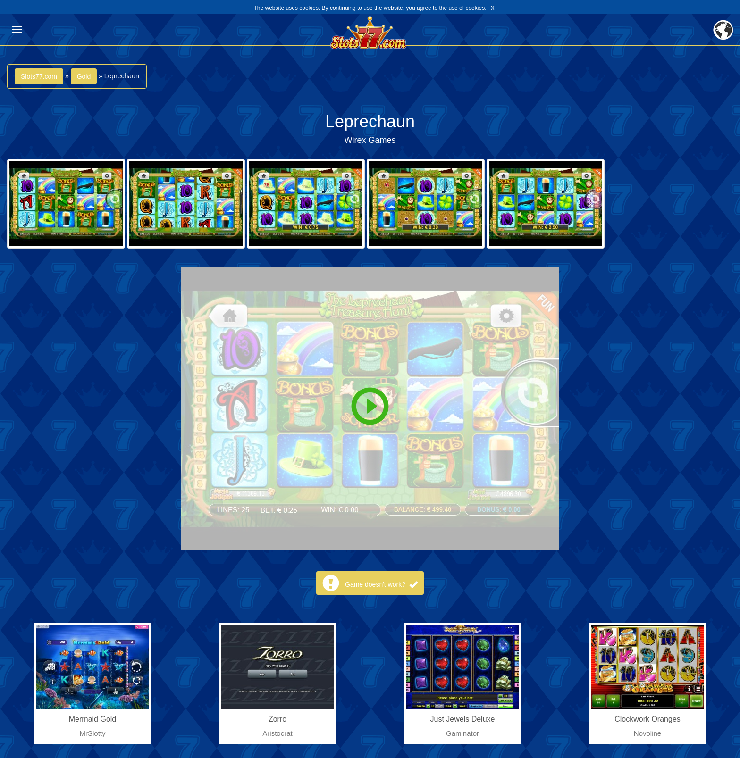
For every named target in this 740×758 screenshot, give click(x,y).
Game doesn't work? (381, 584)
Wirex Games (369, 140)
